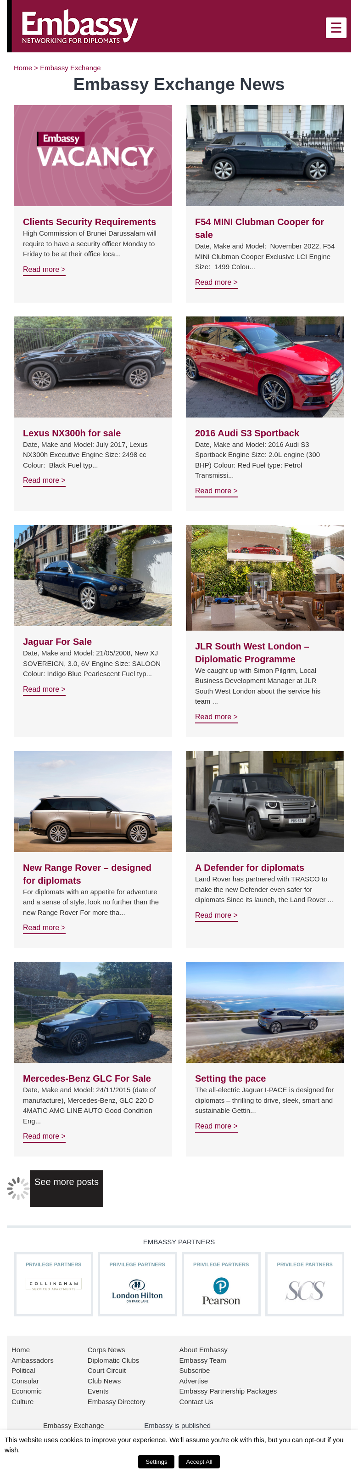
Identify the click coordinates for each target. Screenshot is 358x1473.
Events (98, 1391)
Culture (22, 1401)
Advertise (193, 1381)
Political (23, 1370)
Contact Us (196, 1401)
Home (23, 68)
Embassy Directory (116, 1401)
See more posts (66, 1182)
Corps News (106, 1350)
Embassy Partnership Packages (228, 1391)
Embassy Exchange (73, 1425)
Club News (104, 1381)
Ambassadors (32, 1360)
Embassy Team (202, 1360)
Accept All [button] (199, 1461)
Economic (26, 1391)
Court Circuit (107, 1370)
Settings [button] (156, 1461)
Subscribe (194, 1370)
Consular (25, 1381)
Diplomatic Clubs (114, 1360)
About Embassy (203, 1350)
